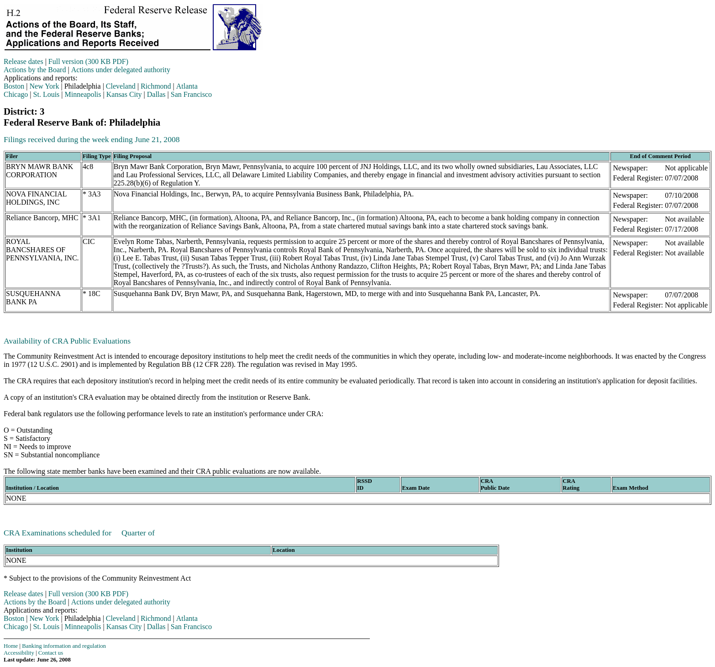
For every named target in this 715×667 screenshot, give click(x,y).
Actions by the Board (35, 70)
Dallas (156, 94)
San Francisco (191, 94)
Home (11, 646)
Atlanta (187, 86)
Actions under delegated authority (120, 70)
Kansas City (124, 94)
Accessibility (19, 653)
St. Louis (46, 94)
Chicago (16, 94)
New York (44, 86)
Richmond (156, 86)
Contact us (50, 653)
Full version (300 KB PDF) (88, 61)
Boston (14, 86)
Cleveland (121, 86)
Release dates (23, 61)
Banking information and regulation (64, 646)
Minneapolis (83, 94)
